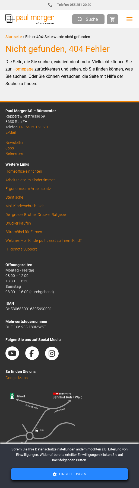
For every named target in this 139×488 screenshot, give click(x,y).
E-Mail (10, 132)
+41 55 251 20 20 (33, 127)
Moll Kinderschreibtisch (25, 206)
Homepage (22, 69)
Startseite (13, 37)
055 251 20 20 (71, 4)
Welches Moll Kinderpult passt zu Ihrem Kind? (43, 240)
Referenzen (14, 153)
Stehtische (14, 197)
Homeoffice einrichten (23, 171)
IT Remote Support (21, 249)
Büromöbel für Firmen (23, 232)
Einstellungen (72, 474)
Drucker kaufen (18, 223)
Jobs (9, 148)
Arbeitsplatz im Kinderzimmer (30, 180)
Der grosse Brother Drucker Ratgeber (36, 214)
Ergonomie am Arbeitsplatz (28, 188)
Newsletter (14, 143)
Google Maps (16, 378)
